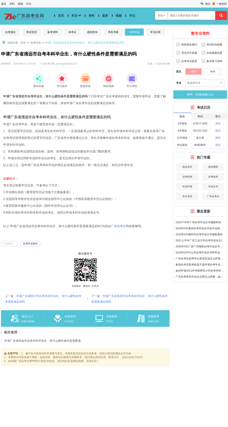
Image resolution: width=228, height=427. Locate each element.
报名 (218, 123)
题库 (3, 3)
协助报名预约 (189, 44)
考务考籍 (113, 32)
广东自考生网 (120, 226)
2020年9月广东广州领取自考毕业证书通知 (200, 246)
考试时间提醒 (214, 44)
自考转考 (187, 176)
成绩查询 (92, 32)
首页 (61, 15)
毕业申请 (187, 186)
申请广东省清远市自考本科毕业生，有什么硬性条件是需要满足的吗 (85, 42)
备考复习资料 (214, 61)
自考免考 (213, 176)
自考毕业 (134, 32)
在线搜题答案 (214, 52)
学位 (28, 3)
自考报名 (10, 32)
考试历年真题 (189, 52)
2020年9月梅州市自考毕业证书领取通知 (199, 234)
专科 (212, 70)
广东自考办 (213, 196)
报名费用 (213, 166)
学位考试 (187, 196)
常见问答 (155, 32)
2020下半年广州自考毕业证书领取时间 (198, 222)
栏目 (76, 15)
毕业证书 (213, 186)
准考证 (72, 32)
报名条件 (187, 166)
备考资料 (52, 32)
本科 (193, 70)
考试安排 (31, 32)
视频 (20, 3)
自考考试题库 (189, 61)
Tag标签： (9, 243)
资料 (12, 3)
